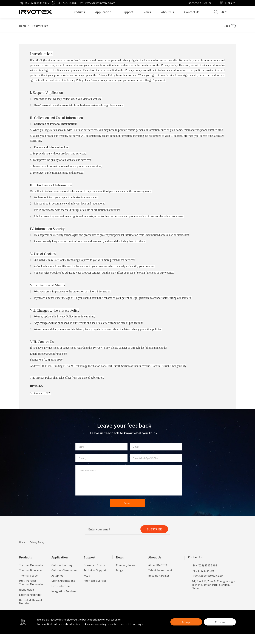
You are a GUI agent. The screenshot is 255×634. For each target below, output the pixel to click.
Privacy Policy (39, 25)
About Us (167, 12)
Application (103, 12)
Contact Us (191, 12)
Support (127, 12)
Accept (186, 622)
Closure (220, 622)
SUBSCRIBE (154, 529)
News (147, 12)
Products (78, 12)
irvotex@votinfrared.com (97, 3)
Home (22, 25)
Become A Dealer (199, 3)
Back (230, 26)
